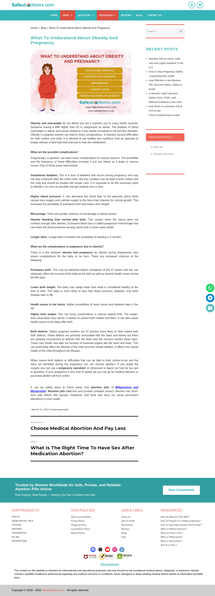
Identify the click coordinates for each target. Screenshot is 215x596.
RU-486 (15, 536)
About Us (126, 516)
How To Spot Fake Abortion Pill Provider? (181, 524)
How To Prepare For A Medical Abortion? (181, 520)
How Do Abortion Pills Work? (175, 516)
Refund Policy (78, 532)
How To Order (128, 520)
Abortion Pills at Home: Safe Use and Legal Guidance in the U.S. (166, 63)
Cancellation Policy (80, 528)
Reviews (126, 15)
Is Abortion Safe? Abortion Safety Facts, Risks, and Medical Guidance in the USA (165, 98)
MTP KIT (16, 516)
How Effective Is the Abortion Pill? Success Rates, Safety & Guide (165, 84)
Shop (68, 15)
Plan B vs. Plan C (169, 545)
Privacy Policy (78, 520)
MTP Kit (158, 147)
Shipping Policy (79, 524)
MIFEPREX (17, 528)
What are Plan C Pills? (172, 532)
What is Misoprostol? (171, 540)
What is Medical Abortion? (174, 528)
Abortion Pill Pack (163, 154)
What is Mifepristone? (171, 536)
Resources (107, 15)
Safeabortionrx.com (53, 590)
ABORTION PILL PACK (22, 520)
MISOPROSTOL (19, 532)
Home (54, 15)
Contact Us (154, 15)
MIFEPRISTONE (19, 540)
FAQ (123, 536)
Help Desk (86, 15)
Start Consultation (181, 490)
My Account (127, 524)
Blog (139, 15)
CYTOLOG (16, 524)
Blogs (124, 532)
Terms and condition (81, 516)
